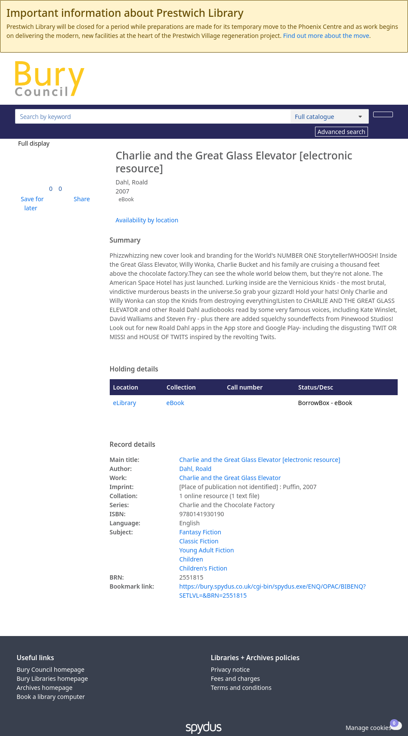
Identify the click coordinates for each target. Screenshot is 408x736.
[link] (51, 188)
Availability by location (147, 220)
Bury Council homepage (51, 669)
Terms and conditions (241, 687)
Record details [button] (132, 445)
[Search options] (330, 116)
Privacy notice (230, 669)
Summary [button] (125, 240)
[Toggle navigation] (388, 82)
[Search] (383, 114)
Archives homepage (45, 687)
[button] (31, 203)
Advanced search (341, 132)
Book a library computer (51, 696)
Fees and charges (235, 678)
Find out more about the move (326, 35)
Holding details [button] (134, 369)
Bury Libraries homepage (52, 678)
